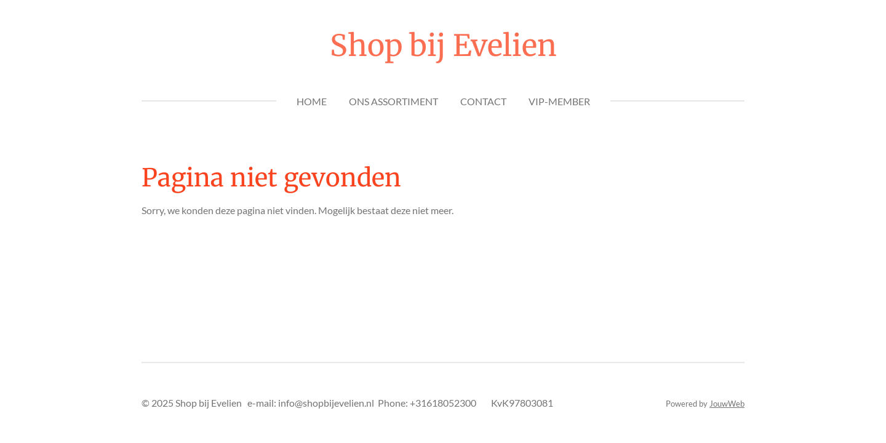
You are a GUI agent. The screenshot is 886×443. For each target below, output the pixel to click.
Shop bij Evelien (443, 45)
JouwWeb (726, 404)
